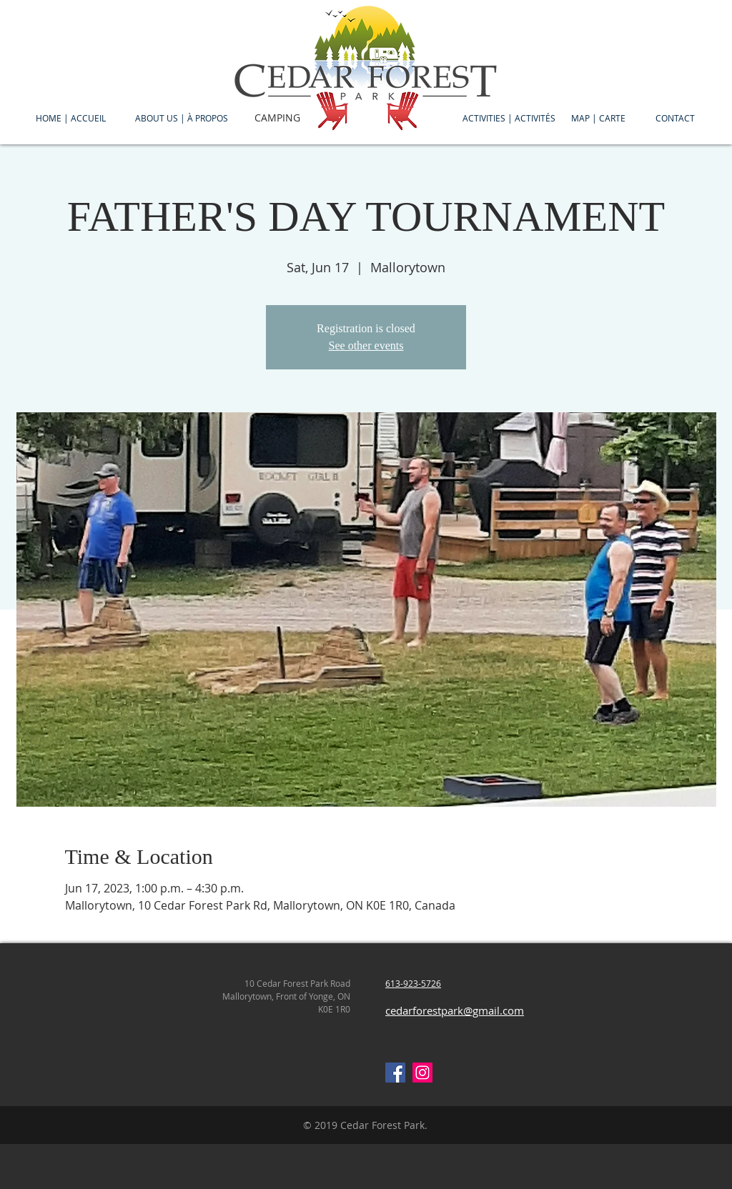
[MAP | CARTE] (598, 118)
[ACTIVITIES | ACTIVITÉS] (509, 118)
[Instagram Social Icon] (422, 1073)
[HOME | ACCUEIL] (71, 118)
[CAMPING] (277, 118)
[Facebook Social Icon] (395, 1073)
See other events (366, 345)
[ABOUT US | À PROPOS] (181, 118)
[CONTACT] (675, 118)
